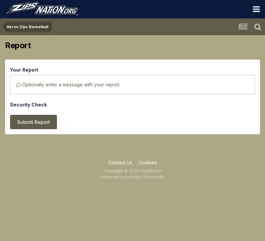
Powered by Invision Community (132, 176)
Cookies (148, 162)
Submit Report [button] (33, 122)
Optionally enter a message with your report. (68, 84)
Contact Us (120, 162)
